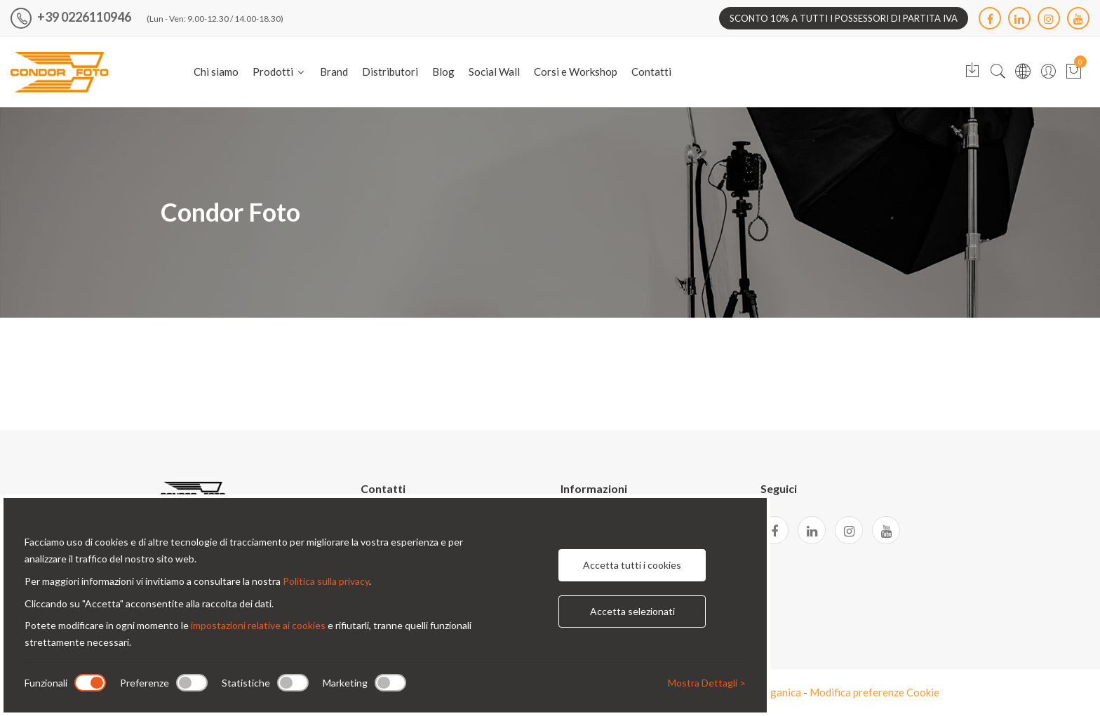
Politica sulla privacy (326, 581)
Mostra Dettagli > (707, 683)
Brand (334, 71)
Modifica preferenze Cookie (874, 692)
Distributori (390, 71)
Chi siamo (216, 71)
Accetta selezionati (632, 611)
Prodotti (279, 71)
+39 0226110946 (71, 17)
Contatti (651, 71)
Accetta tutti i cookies (632, 565)
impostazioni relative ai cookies (258, 625)
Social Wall (494, 71)
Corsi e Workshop (575, 71)
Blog (443, 71)
